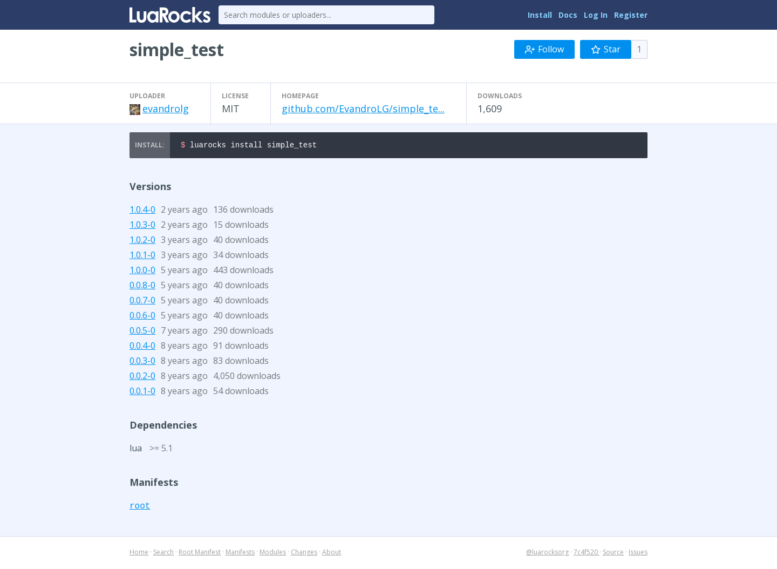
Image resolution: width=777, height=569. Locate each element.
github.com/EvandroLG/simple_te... (363, 108)
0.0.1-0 (142, 392)
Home (139, 553)
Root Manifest (200, 553)
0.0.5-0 (142, 332)
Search (163, 553)
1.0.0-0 (142, 271)
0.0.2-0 (142, 377)
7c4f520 (586, 553)
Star (606, 49)
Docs (567, 15)
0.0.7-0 (142, 302)
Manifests (240, 553)
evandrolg (165, 108)
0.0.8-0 (142, 287)
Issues (638, 553)
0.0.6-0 (142, 317)
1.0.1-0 (142, 256)
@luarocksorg (547, 553)
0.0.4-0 (142, 347)
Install (540, 15)
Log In (596, 15)
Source (613, 553)
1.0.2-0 (142, 241)
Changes (304, 553)
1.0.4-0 (142, 211)
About (331, 553)
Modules (273, 553)
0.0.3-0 (142, 362)
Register (631, 15)
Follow (544, 49)
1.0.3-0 (142, 226)
